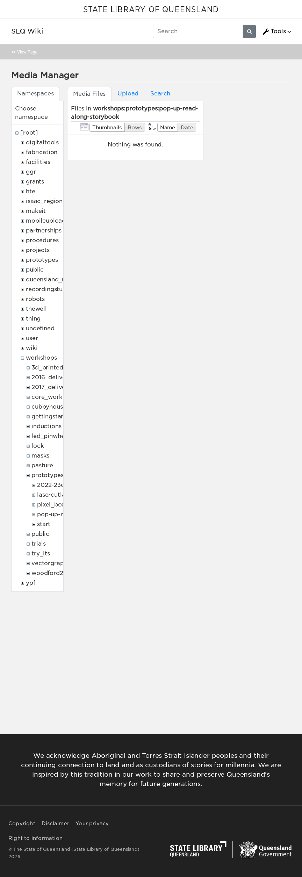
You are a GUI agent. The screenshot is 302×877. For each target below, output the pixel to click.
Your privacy (92, 823)
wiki (31, 348)
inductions (46, 426)
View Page (27, 52)
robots (35, 299)
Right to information (35, 838)
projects (38, 250)
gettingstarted (52, 416)
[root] (29, 132)
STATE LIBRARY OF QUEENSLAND (151, 10)
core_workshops (55, 397)
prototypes (42, 260)
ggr (31, 171)
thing (33, 318)
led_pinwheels (51, 436)
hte (30, 191)
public (35, 269)
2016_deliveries (53, 377)
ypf (30, 583)
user (32, 338)
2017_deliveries (53, 387)
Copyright (21, 823)
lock (37, 446)
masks (40, 455)
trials (38, 543)
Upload (127, 93)
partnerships (44, 230)
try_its (40, 553)
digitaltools (42, 142)
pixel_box (51, 504)
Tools (274, 31)
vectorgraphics (53, 563)
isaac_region (44, 201)
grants (35, 181)
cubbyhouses (50, 406)
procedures (42, 240)
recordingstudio (49, 289)
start (43, 524)
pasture (42, 465)
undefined (40, 328)
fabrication (41, 152)
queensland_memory (56, 279)
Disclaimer (55, 823)
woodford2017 (52, 573)
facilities (38, 162)
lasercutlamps (57, 494)
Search (160, 93)
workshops (41, 357)
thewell (36, 308)
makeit (36, 211)
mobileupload (46, 220)
